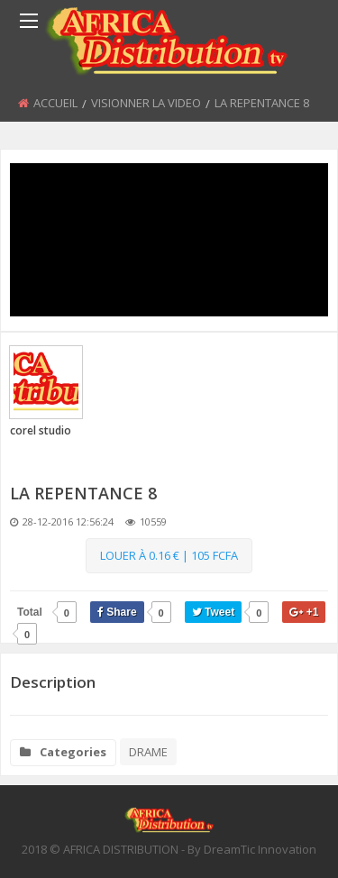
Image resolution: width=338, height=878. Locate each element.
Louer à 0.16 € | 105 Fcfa (169, 555)
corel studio (40, 430)
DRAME (148, 752)
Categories (63, 752)
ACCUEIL (55, 103)
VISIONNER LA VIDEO (146, 103)
